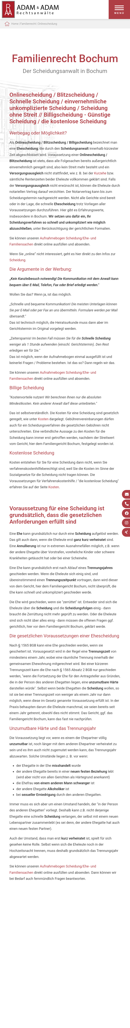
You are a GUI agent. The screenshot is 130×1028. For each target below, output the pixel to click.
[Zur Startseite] (30, 17)
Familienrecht (28, 23)
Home (14, 23)
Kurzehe (100, 173)
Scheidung (17, 260)
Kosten (43, 419)
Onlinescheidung (47, 23)
